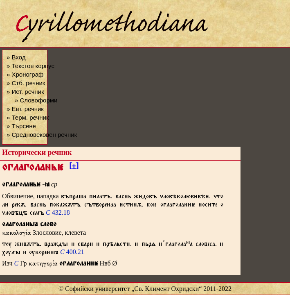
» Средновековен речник (42, 134)
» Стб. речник (26, 82)
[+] (74, 167)
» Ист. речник (25, 91)
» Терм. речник (28, 117)
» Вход (16, 57)
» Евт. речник (25, 108)
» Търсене (21, 126)
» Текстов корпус (30, 65)
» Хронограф (25, 74)
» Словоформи (36, 100)
